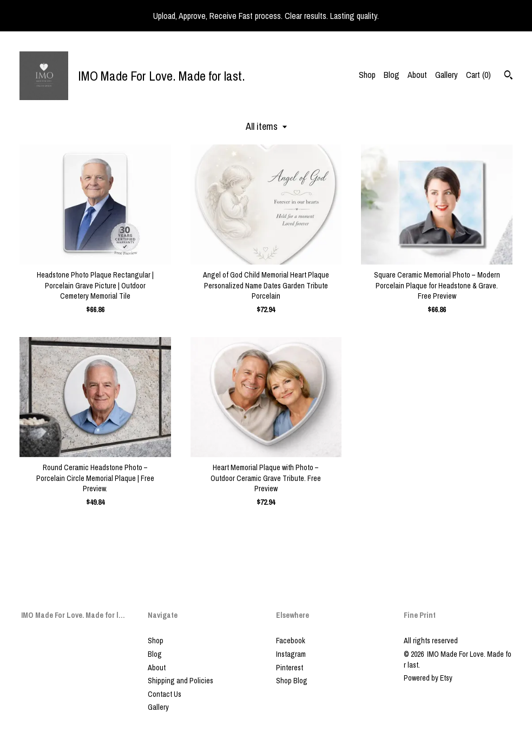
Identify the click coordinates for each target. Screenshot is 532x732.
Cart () (478, 75)
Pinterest (289, 667)
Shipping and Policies (180, 680)
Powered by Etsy (428, 678)
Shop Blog (291, 680)
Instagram (291, 654)
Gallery (446, 75)
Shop (367, 75)
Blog (391, 75)
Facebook (290, 640)
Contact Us (164, 694)
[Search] (508, 76)
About (417, 75)
